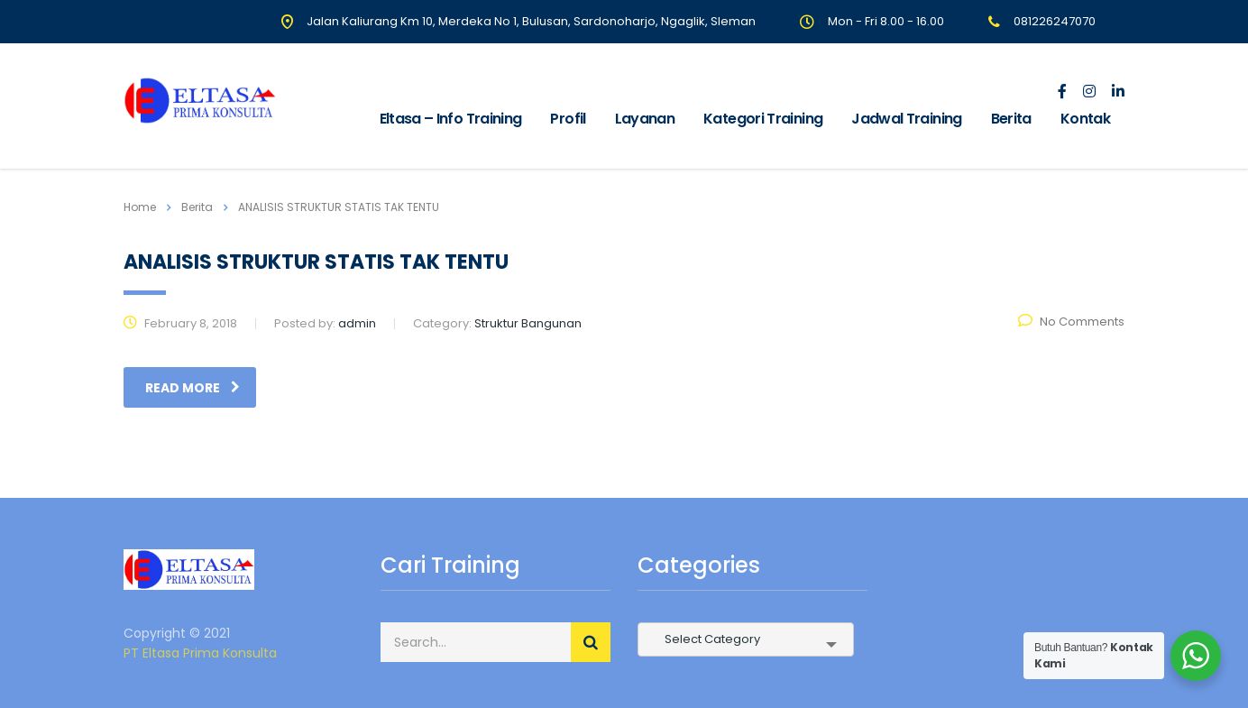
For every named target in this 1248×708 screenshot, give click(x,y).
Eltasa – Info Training (451, 118)
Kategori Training (762, 118)
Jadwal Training (906, 118)
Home (140, 207)
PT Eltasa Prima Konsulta (200, 653)
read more (192, 388)
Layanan (645, 118)
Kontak (1085, 118)
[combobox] (746, 639)
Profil (567, 118)
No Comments (1071, 321)
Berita (1011, 118)
